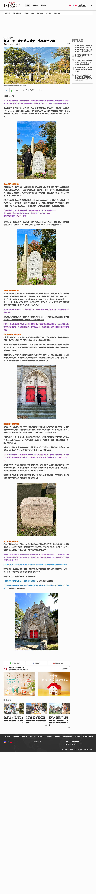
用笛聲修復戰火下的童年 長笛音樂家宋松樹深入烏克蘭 (13, 719)
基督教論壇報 (17, 13)
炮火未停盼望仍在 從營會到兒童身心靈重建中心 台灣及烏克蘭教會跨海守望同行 (59, 721)
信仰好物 (35, 5)
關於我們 (7, 736)
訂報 (80, 5)
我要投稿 (24, 736)
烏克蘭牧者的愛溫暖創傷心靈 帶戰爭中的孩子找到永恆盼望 (36, 720)
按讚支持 (36, 663)
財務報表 (77, 736)
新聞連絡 (16, 736)
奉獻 (84, 5)
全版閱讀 (43, 5)
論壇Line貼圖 (37, 742)
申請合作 (40, 736)
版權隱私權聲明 (67, 736)
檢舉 (68, 43)
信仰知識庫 (57, 13)
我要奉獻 (66, 669)
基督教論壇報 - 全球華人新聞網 (12, 5)
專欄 (32, 13)
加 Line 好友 (14, 663)
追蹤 (17, 44)
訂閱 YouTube (58, 663)
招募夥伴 (57, 736)
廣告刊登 (32, 736)
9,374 (31, 90)
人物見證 (26, 13)
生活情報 (48, 13)
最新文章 (7, 13)
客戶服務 (49, 736)
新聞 (28, 5)
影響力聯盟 (40, 13)
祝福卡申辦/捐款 (88, 736)
